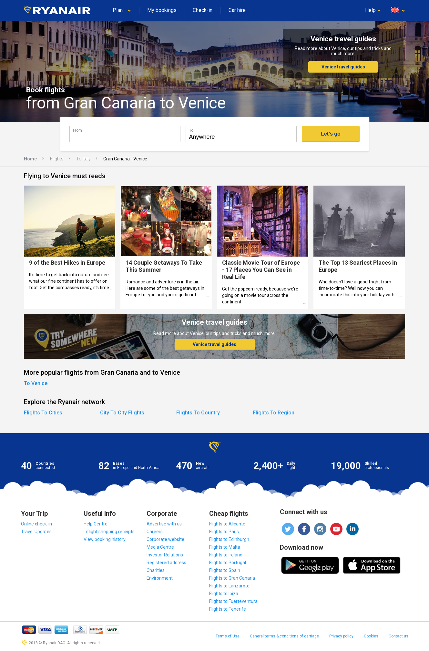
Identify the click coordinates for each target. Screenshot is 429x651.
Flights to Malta (224, 547)
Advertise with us (164, 523)
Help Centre (95, 523)
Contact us (398, 636)
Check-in (202, 10)
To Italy (83, 158)
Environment (160, 578)
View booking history (105, 539)
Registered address (166, 562)
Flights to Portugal (227, 562)
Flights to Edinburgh (229, 539)
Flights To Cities (43, 413)
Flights (57, 158)
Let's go (331, 134)
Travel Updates (36, 531)
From (77, 130)
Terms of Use (228, 636)
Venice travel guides (343, 66)
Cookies (371, 636)
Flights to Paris (224, 531)
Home (30, 158)
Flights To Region (273, 413)
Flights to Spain (224, 570)
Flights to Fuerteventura (233, 601)
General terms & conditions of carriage (284, 636)
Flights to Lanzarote (229, 585)
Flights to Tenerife (227, 609)
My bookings (162, 10)
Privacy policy (341, 636)
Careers (155, 531)
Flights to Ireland (225, 554)
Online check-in (36, 523)
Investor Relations (165, 554)
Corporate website (165, 539)
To (191, 130)
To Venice (35, 383)
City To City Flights (122, 413)
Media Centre (160, 547)
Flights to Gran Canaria (232, 578)
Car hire (237, 10)
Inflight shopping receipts (109, 531)
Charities (156, 570)
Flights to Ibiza (223, 593)
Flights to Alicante (227, 523)
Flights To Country (198, 413)
